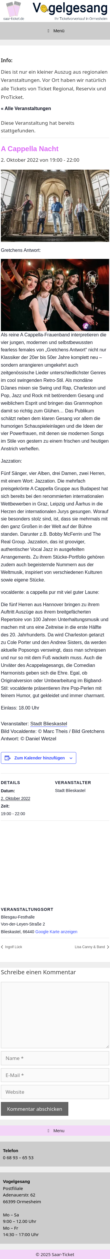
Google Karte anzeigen (56, 931)
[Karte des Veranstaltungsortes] (55, 862)
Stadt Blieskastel (48, 724)
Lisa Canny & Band (90, 947)
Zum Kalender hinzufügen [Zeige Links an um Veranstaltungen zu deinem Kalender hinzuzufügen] (39, 758)
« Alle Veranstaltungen (26, 108)
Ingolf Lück (13, 947)
